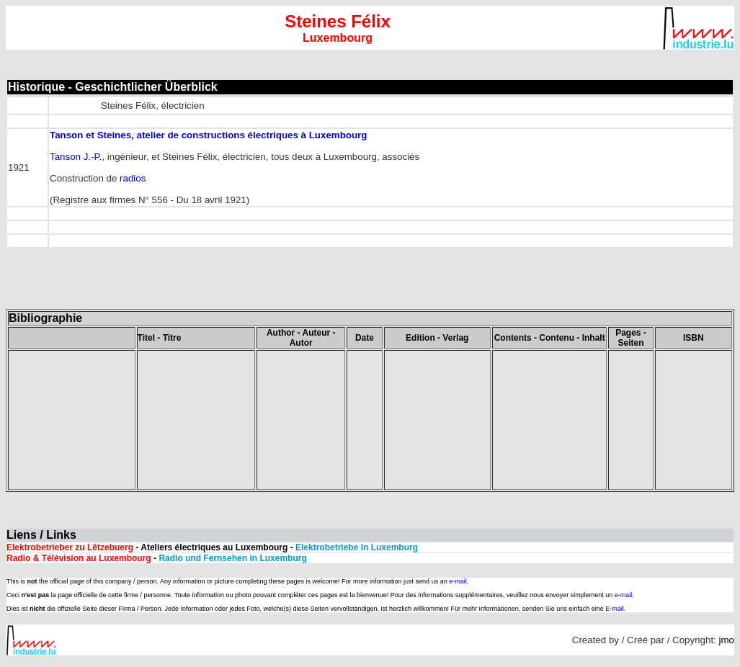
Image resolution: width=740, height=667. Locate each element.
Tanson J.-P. (76, 156)
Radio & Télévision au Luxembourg (78, 558)
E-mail (614, 608)
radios (133, 178)
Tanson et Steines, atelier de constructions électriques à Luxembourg (208, 135)
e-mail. (458, 581)
